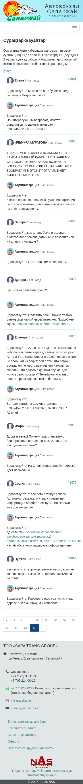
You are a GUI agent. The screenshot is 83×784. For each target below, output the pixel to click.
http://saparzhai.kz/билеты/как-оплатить (45, 324)
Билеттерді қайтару (22, 735)
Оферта (13, 741)
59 (8, 628)
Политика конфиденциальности (31, 748)
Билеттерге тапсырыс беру (27, 721)
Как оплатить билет (22, 728)
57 (65, 620)
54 (38, 620)
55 (47, 620)
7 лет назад (32, 80)
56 (56, 620)
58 (73, 620)
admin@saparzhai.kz (25, 708)
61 (25, 628)
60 (17, 628)
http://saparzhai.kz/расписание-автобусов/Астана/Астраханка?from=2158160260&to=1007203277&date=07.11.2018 (44, 536)
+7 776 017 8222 (22, 688)
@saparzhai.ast (21, 700)
